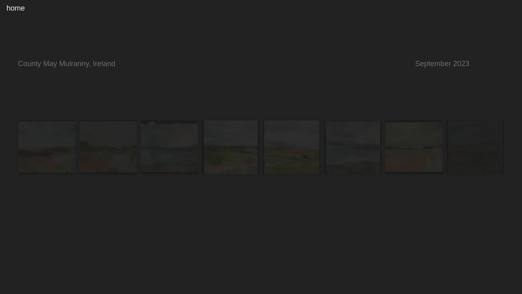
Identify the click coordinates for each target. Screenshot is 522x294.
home (16, 8)
